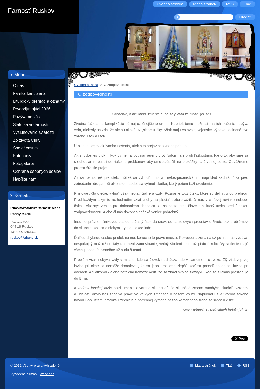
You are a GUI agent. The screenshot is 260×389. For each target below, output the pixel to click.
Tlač (229, 365)
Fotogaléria (23, 163)
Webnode (47, 374)
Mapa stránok (205, 365)
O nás (18, 85)
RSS (246, 365)
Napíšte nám (24, 179)
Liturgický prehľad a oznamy (39, 101)
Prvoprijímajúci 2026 (31, 109)
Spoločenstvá (25, 148)
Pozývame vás (26, 117)
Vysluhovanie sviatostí (33, 132)
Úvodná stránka (86, 85)
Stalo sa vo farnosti (30, 124)
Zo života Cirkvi (27, 140)
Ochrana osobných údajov (37, 171)
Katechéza (22, 156)
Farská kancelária (29, 93)
